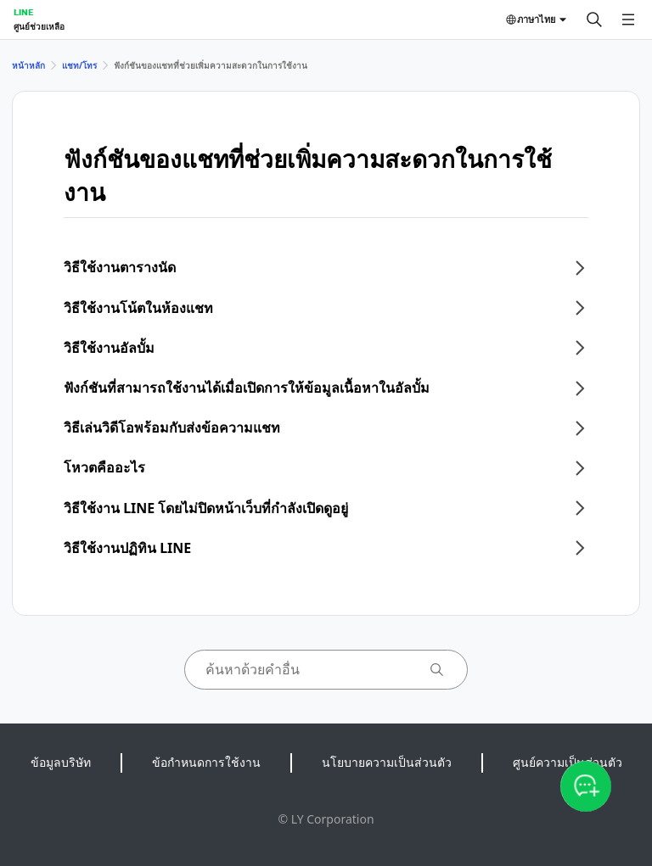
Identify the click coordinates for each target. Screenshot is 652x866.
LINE (23, 12)
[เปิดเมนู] (628, 19)
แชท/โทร (79, 65)
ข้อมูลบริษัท (61, 762)
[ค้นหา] (594, 19)
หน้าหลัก (28, 65)
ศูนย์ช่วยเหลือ (39, 26)
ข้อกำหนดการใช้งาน (206, 762)
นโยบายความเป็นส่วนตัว (387, 762)
